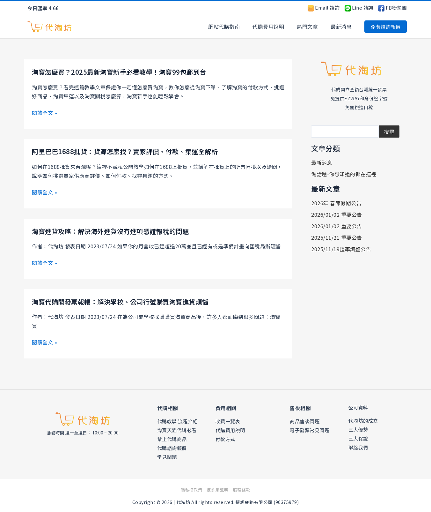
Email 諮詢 (324, 7)
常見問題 (167, 456)
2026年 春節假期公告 (336, 203)
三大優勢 (358, 428)
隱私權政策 (188, 489)
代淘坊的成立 (363, 419)
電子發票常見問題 (309, 429)
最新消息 (342, 26)
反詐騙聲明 (218, 489)
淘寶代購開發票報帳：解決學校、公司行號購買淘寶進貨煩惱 (129, 301)
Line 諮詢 (359, 7)
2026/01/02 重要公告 (336, 214)
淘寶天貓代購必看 (177, 429)
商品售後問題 (304, 420)
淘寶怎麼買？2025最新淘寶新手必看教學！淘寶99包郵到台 (127, 71)
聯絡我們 (358, 446)
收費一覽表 (228, 420)
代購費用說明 (274, 26)
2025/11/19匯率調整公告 (341, 249)
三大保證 (358, 437)
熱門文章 (311, 26)
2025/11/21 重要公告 (336, 237)
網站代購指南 (233, 26)
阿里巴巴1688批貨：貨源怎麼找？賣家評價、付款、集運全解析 (134, 151)
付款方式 (225, 438)
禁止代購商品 (172, 438)
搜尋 (389, 131)
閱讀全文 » (44, 112)
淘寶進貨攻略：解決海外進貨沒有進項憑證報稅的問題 (118, 230)
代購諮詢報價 (172, 447)
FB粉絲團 (392, 7)
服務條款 (245, 489)
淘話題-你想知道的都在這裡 (343, 174)
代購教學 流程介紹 (177, 420)
